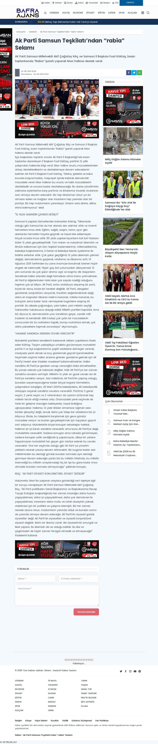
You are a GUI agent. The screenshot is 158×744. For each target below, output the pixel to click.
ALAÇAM (132, 12)
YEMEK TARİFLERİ (89, 693)
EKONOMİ (78, 12)
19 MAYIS (52, 680)
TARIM (84, 680)
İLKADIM (52, 693)
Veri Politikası (102, 720)
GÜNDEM (54, 12)
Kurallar (55, 720)
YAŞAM (84, 685)
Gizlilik (65, 720)
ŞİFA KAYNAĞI (87, 701)
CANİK (51, 697)
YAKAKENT (53, 685)
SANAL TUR (86, 689)
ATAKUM (52, 689)
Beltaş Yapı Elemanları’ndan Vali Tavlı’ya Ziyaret (68, 22)
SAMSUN (33, 31)
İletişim (18, 720)
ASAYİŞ (66, 12)
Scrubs (84, 706)
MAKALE (51, 701)
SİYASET (90, 12)
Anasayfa (20, 31)
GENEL (51, 710)
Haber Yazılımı (69, 670)
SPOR (121, 12)
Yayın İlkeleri (41, 720)
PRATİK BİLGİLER (88, 697)
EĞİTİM (101, 12)
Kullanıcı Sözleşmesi (82, 720)
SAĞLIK (111, 12)
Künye (28, 720)
